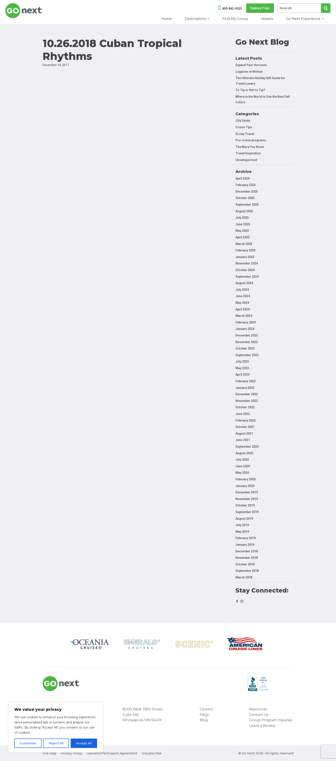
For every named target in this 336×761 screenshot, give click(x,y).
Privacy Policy (71, 753)
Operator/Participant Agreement (112, 753)
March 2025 (244, 244)
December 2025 (247, 191)
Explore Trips (260, 8)
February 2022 (246, 420)
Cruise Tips (244, 127)
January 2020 (245, 486)
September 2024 (247, 276)
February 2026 (246, 185)
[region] (56, 727)
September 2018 (247, 570)
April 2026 (243, 178)
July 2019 (242, 525)
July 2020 (242, 459)
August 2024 (244, 283)
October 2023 (245, 348)
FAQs (204, 715)
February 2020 (246, 479)
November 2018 (247, 557)
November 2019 (247, 499)
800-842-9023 (232, 8)
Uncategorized (246, 160)
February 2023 (246, 381)
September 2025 (247, 204)
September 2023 (247, 355)
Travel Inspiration (248, 153)
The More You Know (250, 147)
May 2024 (242, 302)
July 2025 (242, 217)
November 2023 (247, 342)
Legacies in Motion (249, 71)
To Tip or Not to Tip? (251, 90)
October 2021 (245, 427)
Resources (258, 709)
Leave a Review (262, 726)
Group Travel (245, 134)
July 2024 (242, 289)
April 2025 (243, 237)
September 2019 (247, 512)
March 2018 (244, 577)
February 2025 (246, 250)
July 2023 (242, 361)
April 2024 (243, 309)
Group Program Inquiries (270, 720)
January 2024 (245, 328)
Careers (206, 709)
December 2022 (247, 394)
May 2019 (242, 531)
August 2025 (244, 211)
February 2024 (246, 322)
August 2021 (244, 433)
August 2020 (244, 453)
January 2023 (245, 387)
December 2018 (247, 551)
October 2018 (245, 564)
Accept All (84, 743)
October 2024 (245, 270)
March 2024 (244, 315)
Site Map (49, 753)
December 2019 (247, 492)
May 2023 (242, 368)
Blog (204, 720)
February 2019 (246, 538)
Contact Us (258, 715)
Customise (28, 743)
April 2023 (243, 374)
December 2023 (247, 335)
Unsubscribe (151, 753)
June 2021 (243, 440)
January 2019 (245, 544)
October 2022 (245, 407)
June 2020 (243, 466)
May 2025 (242, 230)
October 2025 (245, 198)
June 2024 (243, 296)
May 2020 (242, 472)
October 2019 (245, 505)
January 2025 (245, 257)
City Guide (243, 120)
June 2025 (243, 224)
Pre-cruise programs (251, 140)
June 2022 (243, 414)
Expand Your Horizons (251, 65)
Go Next (23, 10)
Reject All (56, 743)
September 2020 (247, 446)
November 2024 (247, 263)
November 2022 (247, 401)
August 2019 (244, 518)
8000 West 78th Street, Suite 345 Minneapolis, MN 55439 (143, 714)
